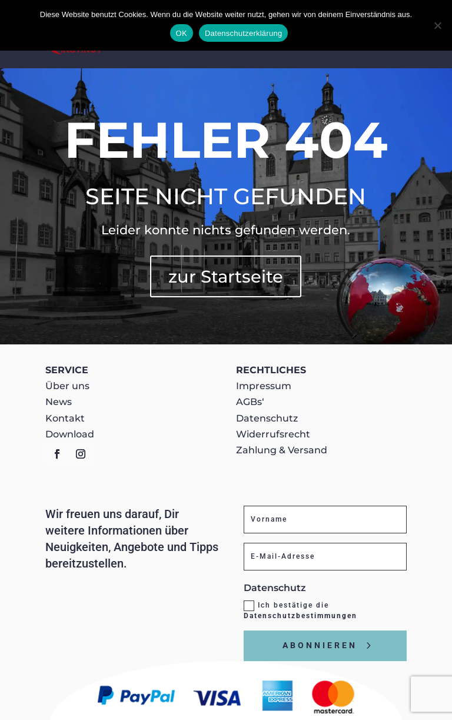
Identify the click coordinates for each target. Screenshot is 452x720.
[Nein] (437, 25)
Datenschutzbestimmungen (300, 616)
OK (181, 33)
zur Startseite (225, 276)
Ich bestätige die (300, 610)
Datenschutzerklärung (243, 33)
